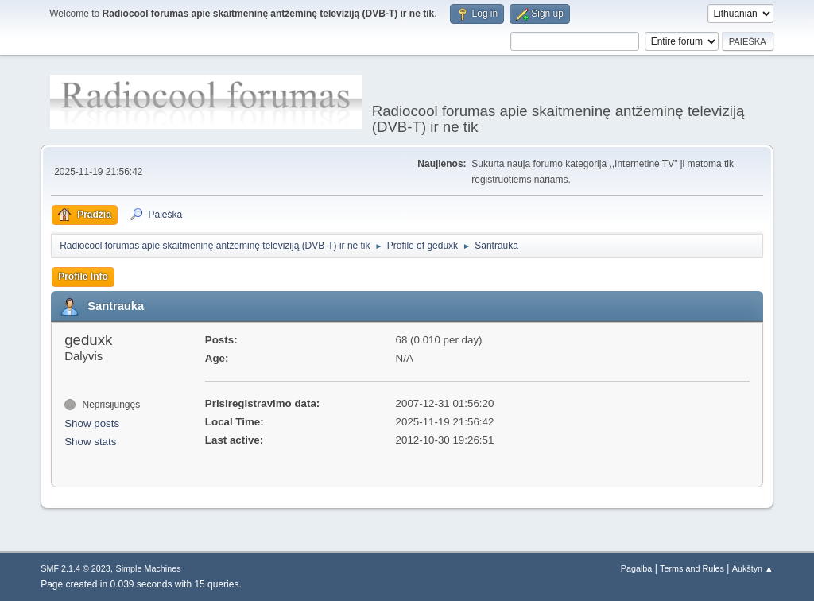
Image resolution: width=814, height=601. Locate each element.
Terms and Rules (692, 568)
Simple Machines (148, 568)
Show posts (91, 423)
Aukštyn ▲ (752, 568)
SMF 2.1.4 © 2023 (75, 568)
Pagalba (637, 568)
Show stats (90, 442)
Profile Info (83, 276)
